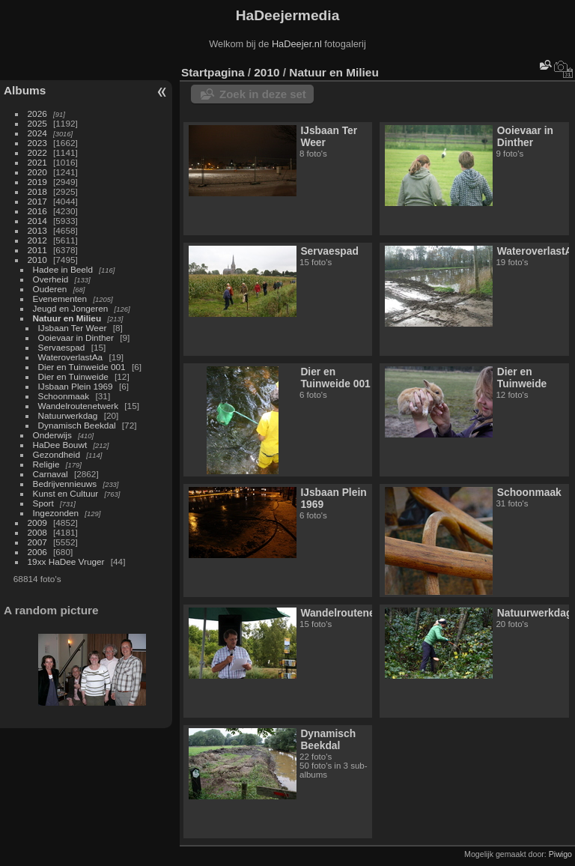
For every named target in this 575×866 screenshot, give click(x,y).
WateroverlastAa (70, 357)
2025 (37, 123)
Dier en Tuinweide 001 (82, 367)
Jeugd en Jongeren (71, 308)
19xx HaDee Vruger (66, 561)
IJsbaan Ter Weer (72, 328)
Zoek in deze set (262, 94)
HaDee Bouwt (60, 444)
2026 (37, 113)
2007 (37, 542)
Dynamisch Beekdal (77, 425)
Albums (25, 90)
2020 (37, 172)
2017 (37, 201)
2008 (37, 532)
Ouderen (50, 289)
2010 (37, 259)
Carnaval (50, 474)
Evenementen (60, 298)
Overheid (51, 279)
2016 (37, 211)
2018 (37, 191)
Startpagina (213, 72)
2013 (37, 230)
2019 (37, 182)
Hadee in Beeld (63, 269)
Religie (46, 464)
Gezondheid (56, 454)
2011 (37, 250)
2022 (37, 152)
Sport (43, 503)
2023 (37, 143)
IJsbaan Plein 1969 (75, 386)
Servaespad (61, 347)
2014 (37, 220)
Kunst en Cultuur (66, 493)
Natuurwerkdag (68, 415)
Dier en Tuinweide (73, 376)
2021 (37, 162)
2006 (37, 552)
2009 (37, 522)
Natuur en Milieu (67, 318)
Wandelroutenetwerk (78, 406)
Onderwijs (52, 435)
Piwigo (560, 854)
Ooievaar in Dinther (76, 337)
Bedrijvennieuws (65, 483)
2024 (37, 133)
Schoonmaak (64, 396)
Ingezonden (56, 513)
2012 (37, 240)
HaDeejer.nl (297, 43)
